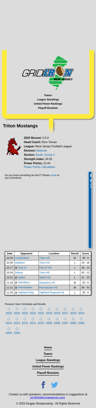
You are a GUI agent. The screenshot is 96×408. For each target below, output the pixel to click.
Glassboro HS (47, 282)
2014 (9, 323)
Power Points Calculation (39, 166)
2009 (49, 323)
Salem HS (45, 277)
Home (48, 347)
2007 (65, 323)
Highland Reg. (26, 292)
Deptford (20, 262)
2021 (41, 313)
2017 (65, 313)
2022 (33, 313)
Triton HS (44, 258)
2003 (17, 332)
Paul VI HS (45, 267)
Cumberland (22, 258)
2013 (17, 323)
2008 (57, 323)
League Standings (48, 99)
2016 (73, 313)
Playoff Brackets (48, 108)
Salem (21, 277)
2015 (81, 313)
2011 (33, 323)
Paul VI (22, 267)
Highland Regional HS (51, 292)
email (53, 175)
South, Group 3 (45, 154)
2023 (25, 313)
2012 (25, 323)
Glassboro (24, 282)
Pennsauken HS (48, 287)
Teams (48, 95)
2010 (41, 323)
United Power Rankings (48, 103)
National (41, 150)
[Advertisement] (48, 24)
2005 (81, 323)
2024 (17, 313)
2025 (9, 313)
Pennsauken (25, 287)
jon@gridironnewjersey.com (47, 397)
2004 (9, 332)
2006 (73, 323)
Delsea (19, 272)
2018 (57, 313)
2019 (49, 313)
